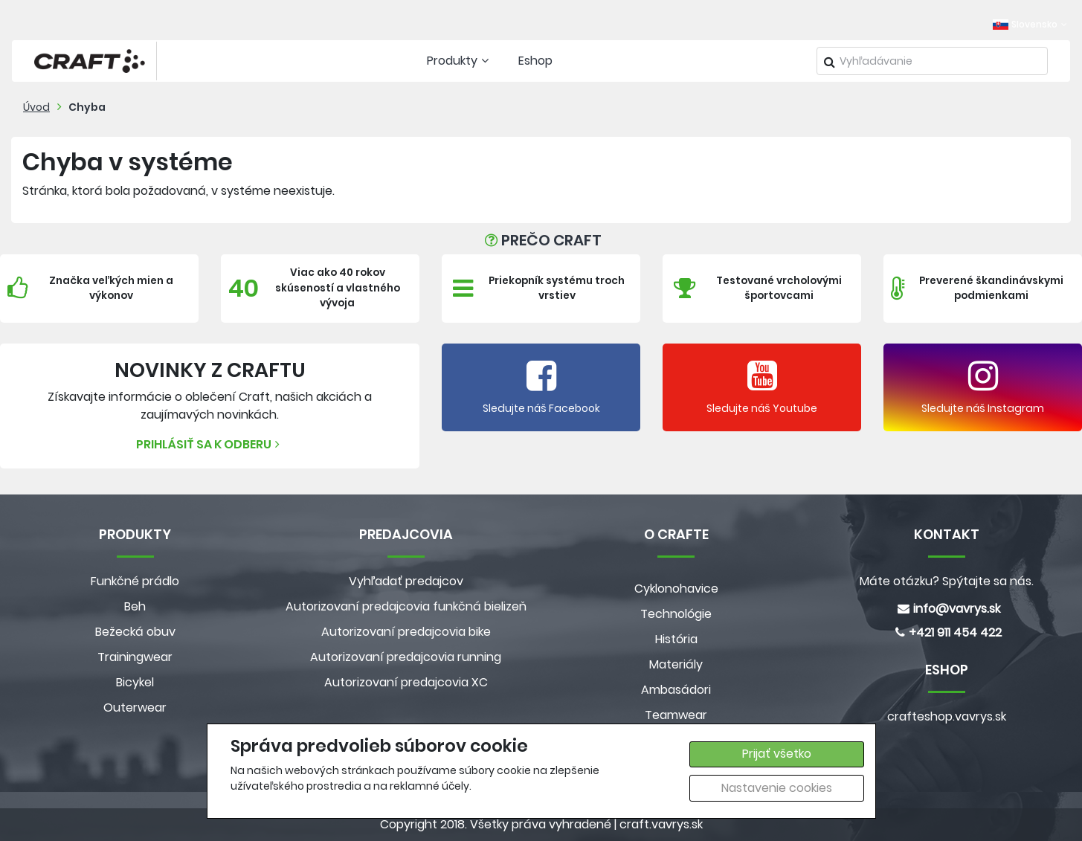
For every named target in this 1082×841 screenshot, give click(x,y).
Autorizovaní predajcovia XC (406, 682)
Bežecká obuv (135, 631)
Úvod (36, 107)
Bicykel (135, 682)
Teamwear (676, 715)
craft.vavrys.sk (661, 824)
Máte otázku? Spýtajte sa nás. (947, 581)
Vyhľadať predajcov (406, 581)
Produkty (459, 60)
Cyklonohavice (676, 588)
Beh (135, 606)
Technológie (676, 613)
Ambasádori (676, 689)
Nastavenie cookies (776, 787)
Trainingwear (135, 657)
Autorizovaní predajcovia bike (406, 631)
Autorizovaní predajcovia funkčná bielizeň (406, 606)
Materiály (676, 664)
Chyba (87, 107)
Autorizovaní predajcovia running (405, 657)
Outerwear (135, 707)
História (676, 639)
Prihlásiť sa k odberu (209, 444)
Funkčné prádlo (135, 581)
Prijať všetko (776, 753)
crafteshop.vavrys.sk (946, 716)
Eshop (535, 60)
